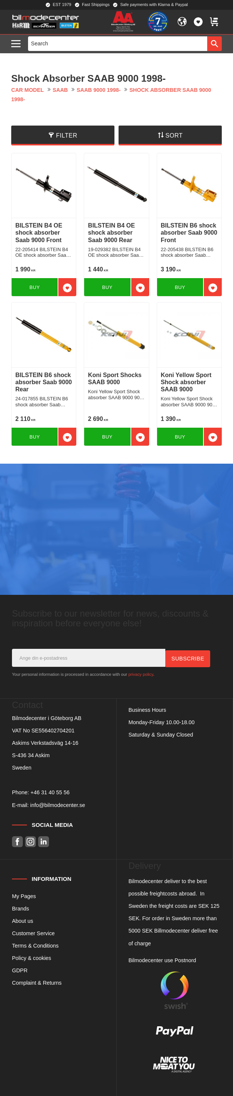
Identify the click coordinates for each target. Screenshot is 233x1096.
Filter (66, 135)
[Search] (214, 43)
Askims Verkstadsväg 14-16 (45, 743)
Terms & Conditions (35, 945)
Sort (174, 135)
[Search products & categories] (118, 43)
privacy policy (140, 674)
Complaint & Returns (37, 983)
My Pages (24, 896)
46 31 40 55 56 (52, 792)
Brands (20, 908)
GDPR (20, 970)
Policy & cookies (31, 958)
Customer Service (33, 933)
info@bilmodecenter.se (57, 805)
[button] (17, 44)
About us (22, 921)
